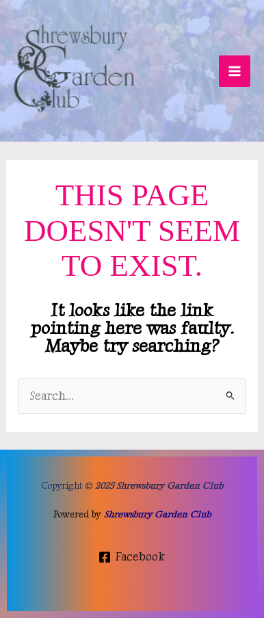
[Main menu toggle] (234, 71)
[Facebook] (132, 557)
